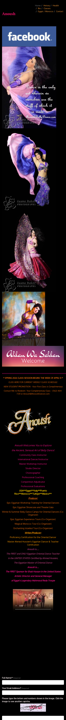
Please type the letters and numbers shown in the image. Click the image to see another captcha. (32, 700)
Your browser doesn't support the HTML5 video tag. (33, 600)
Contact (59, 11)
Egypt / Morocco (45, 11)
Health (56, 5)
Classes (47, 8)
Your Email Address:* (11, 688)
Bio (39, 8)
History (47, 5)
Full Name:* (7, 678)
